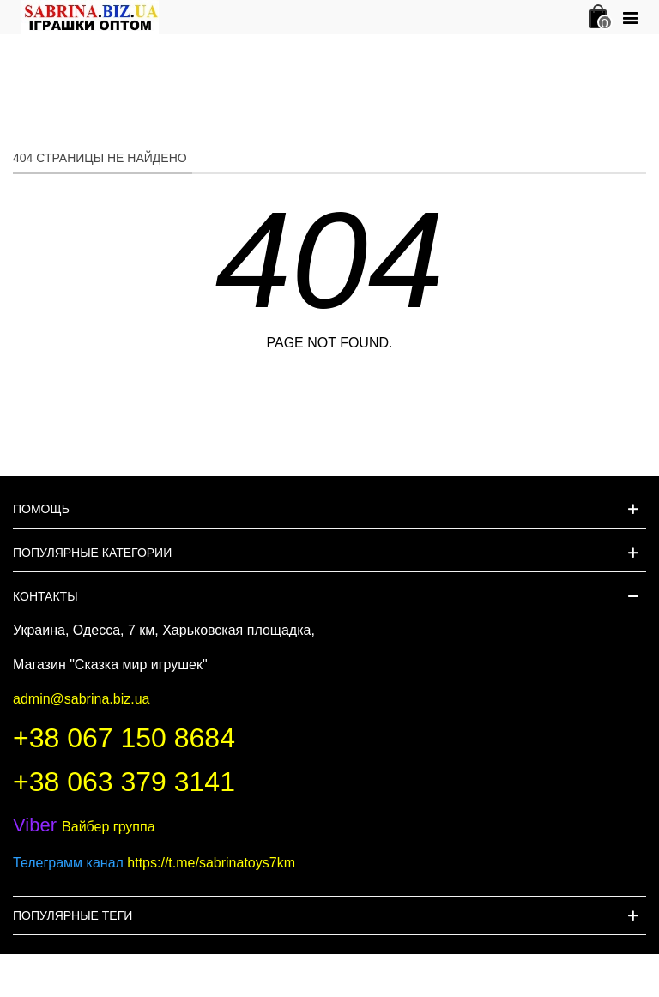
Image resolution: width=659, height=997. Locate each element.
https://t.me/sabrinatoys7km (211, 862)
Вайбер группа (84, 826)
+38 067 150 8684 (124, 737)
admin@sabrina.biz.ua (81, 699)
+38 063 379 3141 (124, 781)
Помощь (41, 509)
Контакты (45, 596)
